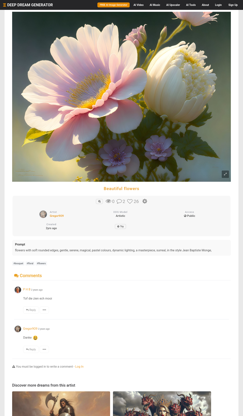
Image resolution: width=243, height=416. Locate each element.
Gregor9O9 (57, 216)
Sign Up (233, 4)
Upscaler (173, 4)
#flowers (41, 263)
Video (138, 4)
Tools (191, 4)
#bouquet (18, 263)
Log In (79, 366)
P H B (26, 289)
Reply (31, 309)
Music (155, 4)
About (205, 4)
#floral (30, 263)
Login (218, 4)
